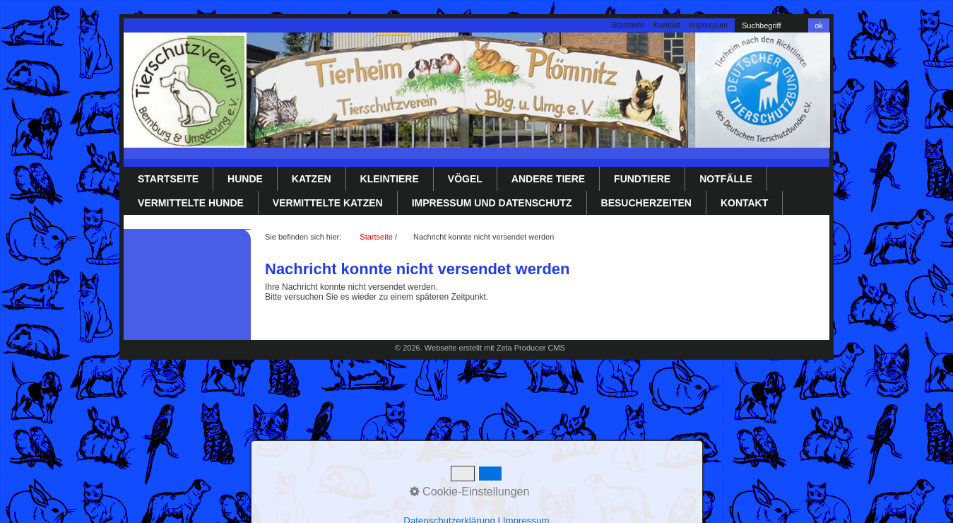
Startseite (628, 24)
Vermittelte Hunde (191, 202)
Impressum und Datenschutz (492, 202)
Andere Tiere (548, 178)
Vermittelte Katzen (328, 202)
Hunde (245, 178)
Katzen (311, 178)
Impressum (708, 24)
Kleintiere (389, 178)
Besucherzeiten (646, 202)
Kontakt (666, 24)
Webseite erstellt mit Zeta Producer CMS (495, 347)
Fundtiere (642, 178)
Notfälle (725, 178)
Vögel (465, 178)
